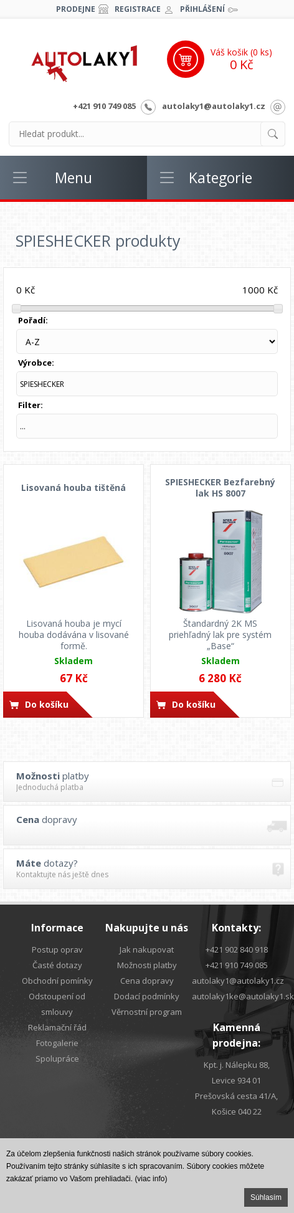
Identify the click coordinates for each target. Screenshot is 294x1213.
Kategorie (220, 178)
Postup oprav (57, 949)
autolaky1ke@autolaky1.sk (243, 996)
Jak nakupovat (147, 949)
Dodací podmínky (146, 996)
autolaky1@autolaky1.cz (213, 106)
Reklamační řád (57, 1027)
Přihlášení (202, 9)
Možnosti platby (147, 965)
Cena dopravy (147, 980)
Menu (73, 178)
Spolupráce (57, 1058)
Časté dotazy (57, 965)
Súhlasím (266, 1197)
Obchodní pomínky (57, 980)
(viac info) (151, 1178)
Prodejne (75, 9)
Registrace (138, 9)
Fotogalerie (57, 1043)
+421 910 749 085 (104, 106)
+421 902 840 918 (237, 949)
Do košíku (47, 704)
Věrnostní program (146, 1011)
